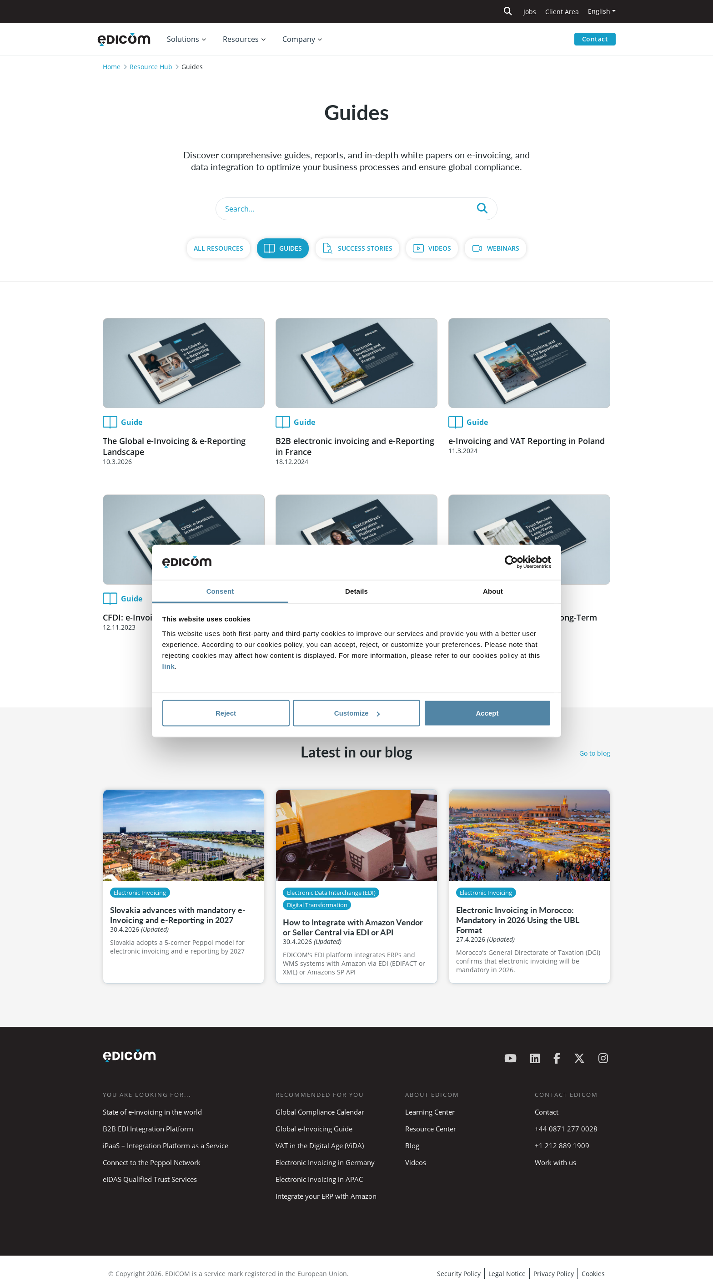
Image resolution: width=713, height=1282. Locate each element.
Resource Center (430, 1128)
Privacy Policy (553, 1273)
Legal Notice (507, 1273)
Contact (595, 39)
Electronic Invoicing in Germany (325, 1162)
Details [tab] (356, 591)
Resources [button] (241, 39)
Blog (412, 1145)
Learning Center (430, 1111)
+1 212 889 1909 (562, 1145)
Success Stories (365, 248)
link (168, 666)
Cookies (593, 1273)
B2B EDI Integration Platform (148, 1128)
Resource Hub (151, 66)
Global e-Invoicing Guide (314, 1128)
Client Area (562, 11)
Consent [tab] (220, 591)
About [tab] (493, 591)
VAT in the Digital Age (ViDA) (320, 1145)
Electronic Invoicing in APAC (319, 1179)
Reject (226, 713)
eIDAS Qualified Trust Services (150, 1179)
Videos (439, 248)
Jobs (529, 11)
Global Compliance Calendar (320, 1111)
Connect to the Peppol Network (152, 1162)
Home (112, 66)
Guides (290, 248)
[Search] (356, 208)
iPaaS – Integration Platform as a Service (165, 1145)
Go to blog (594, 753)
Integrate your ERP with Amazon (326, 1196)
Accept (487, 713)
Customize (357, 713)
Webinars (503, 248)
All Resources (218, 248)
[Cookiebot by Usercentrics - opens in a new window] (511, 562)
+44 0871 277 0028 (567, 1128)
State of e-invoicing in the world (152, 1111)
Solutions (183, 39)
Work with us (555, 1162)
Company (298, 39)
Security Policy (459, 1273)
